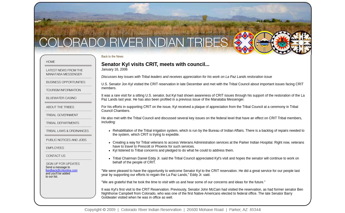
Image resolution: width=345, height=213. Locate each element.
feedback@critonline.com (61, 170)
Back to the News (113, 56)
